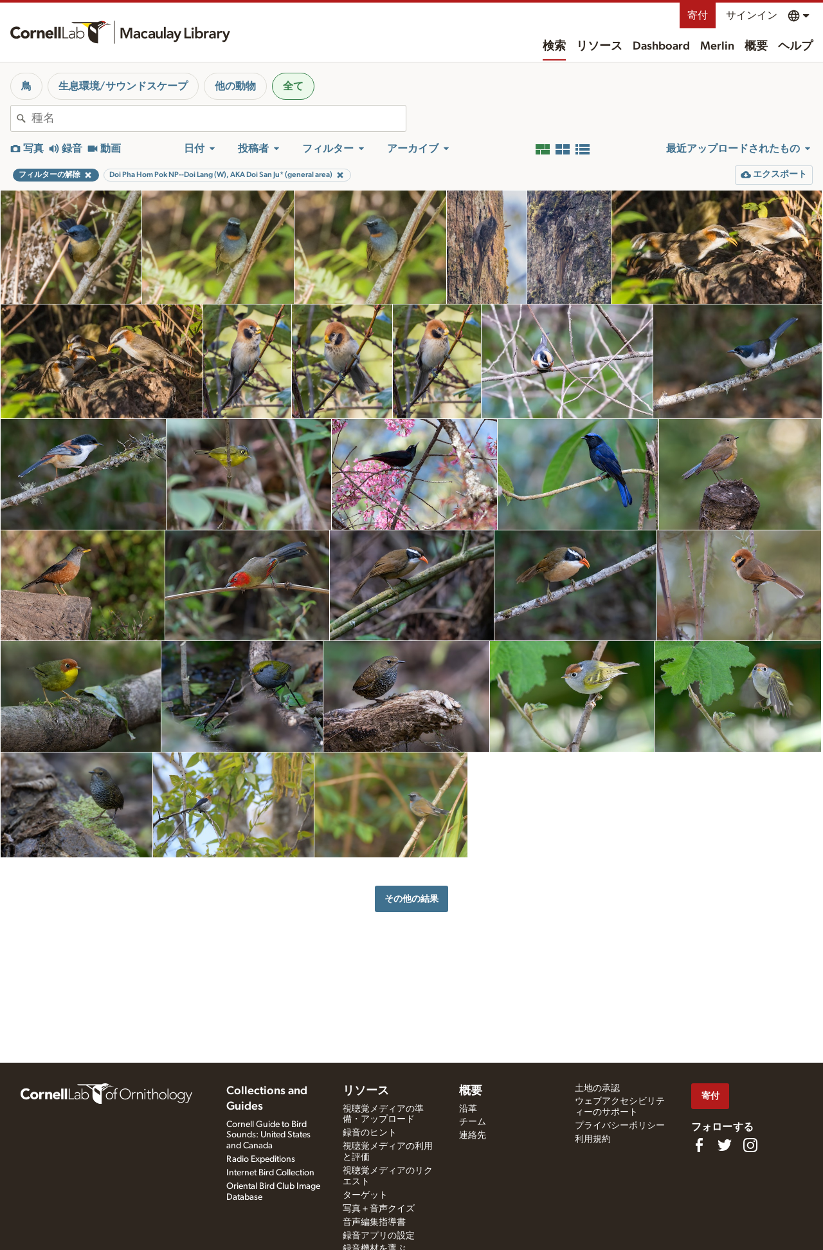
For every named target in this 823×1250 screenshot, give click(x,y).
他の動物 (235, 86)
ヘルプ (795, 46)
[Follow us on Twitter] (724, 1145)
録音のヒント (370, 1132)
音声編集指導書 (374, 1222)
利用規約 (593, 1139)
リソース (599, 46)
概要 (756, 46)
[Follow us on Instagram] (750, 1145)
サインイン (751, 15)
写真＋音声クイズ (379, 1208)
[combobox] (219, 118)
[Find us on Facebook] (699, 1145)
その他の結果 (411, 899)
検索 (554, 46)
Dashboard (661, 46)
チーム (472, 1121)
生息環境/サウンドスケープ (123, 86)
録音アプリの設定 (379, 1235)
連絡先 (472, 1135)
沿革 (468, 1109)
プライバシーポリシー (620, 1125)
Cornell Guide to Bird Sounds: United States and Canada (268, 1135)
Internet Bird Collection (270, 1172)
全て (293, 86)
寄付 (697, 15)
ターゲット (365, 1195)
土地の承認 (597, 1088)
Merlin (717, 46)
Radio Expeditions (260, 1159)
